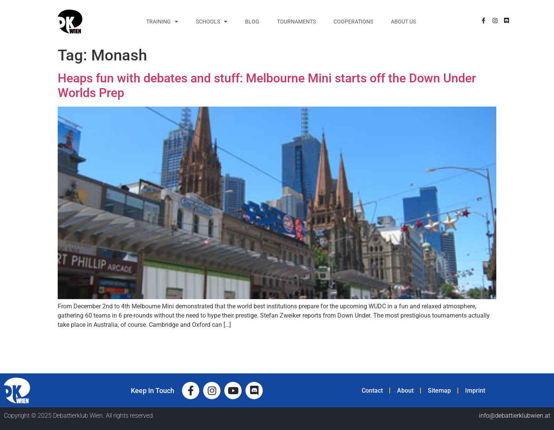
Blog (252, 21)
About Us (403, 21)
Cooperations (353, 21)
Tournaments (296, 21)
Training (162, 21)
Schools (211, 21)
